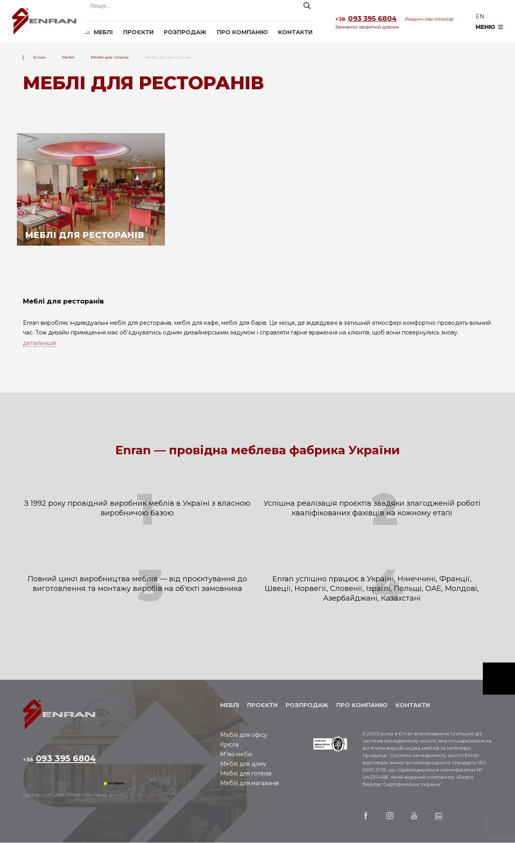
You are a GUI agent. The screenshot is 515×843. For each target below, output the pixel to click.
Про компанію (242, 32)
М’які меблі (236, 754)
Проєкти (138, 32)
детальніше (39, 343)
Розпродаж (185, 32)
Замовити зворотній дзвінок (367, 27)
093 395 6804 (366, 19)
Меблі (103, 32)
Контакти (295, 32)
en (480, 16)
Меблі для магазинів (249, 783)
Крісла (229, 745)
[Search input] (195, 5)
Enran (44, 22)
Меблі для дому (243, 764)
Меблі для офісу (243, 735)
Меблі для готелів (246, 773)
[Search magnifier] (307, 5)
